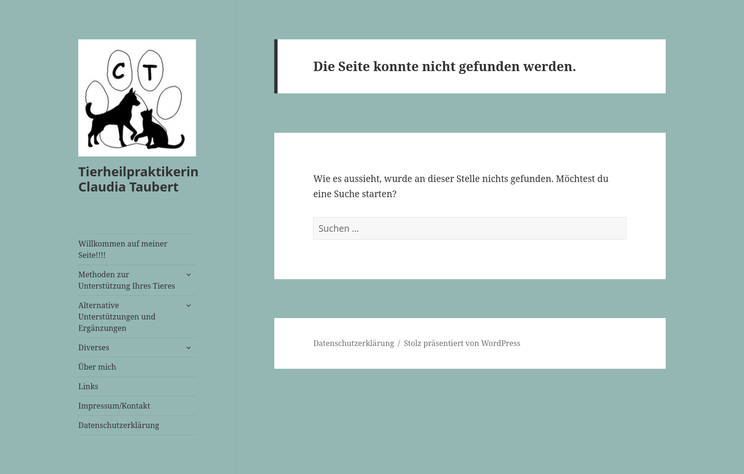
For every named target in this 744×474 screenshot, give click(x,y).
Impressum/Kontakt (114, 406)
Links (88, 386)
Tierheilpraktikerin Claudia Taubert (138, 179)
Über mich (97, 367)
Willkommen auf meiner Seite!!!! (122, 249)
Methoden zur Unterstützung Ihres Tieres (126, 280)
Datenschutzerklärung (118, 425)
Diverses (93, 347)
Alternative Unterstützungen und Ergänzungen (117, 316)
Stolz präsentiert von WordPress (462, 343)
